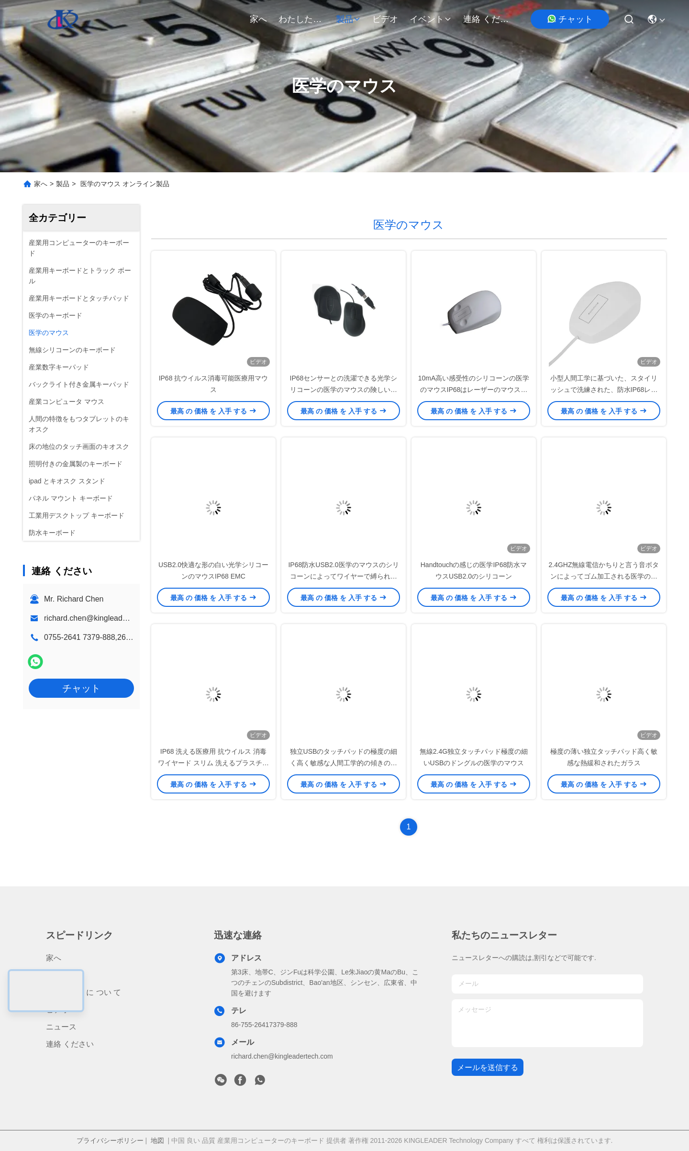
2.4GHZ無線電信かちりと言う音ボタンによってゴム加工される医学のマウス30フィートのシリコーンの (603, 576)
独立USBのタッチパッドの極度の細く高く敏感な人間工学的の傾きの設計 (344, 763)
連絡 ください (486, 19)
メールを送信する (487, 1067)
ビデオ (385, 19)
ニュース (61, 1027)
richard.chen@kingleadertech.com (102, 618)
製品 (348, 19)
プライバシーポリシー (110, 1140)
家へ (258, 19)
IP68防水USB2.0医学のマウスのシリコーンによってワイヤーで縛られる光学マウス (343, 576)
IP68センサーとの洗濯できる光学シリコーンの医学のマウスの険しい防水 (344, 389)
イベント (431, 19)
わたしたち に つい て (301, 19)
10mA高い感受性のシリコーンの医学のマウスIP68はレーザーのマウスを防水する (474, 389)
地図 (157, 1140)
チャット (570, 19)
